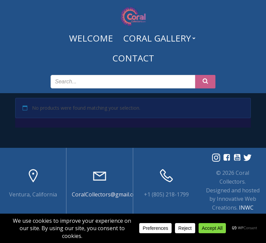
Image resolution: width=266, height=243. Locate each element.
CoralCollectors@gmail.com (106, 194)
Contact (133, 58)
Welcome (91, 38)
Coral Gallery (160, 38)
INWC (246, 207)
